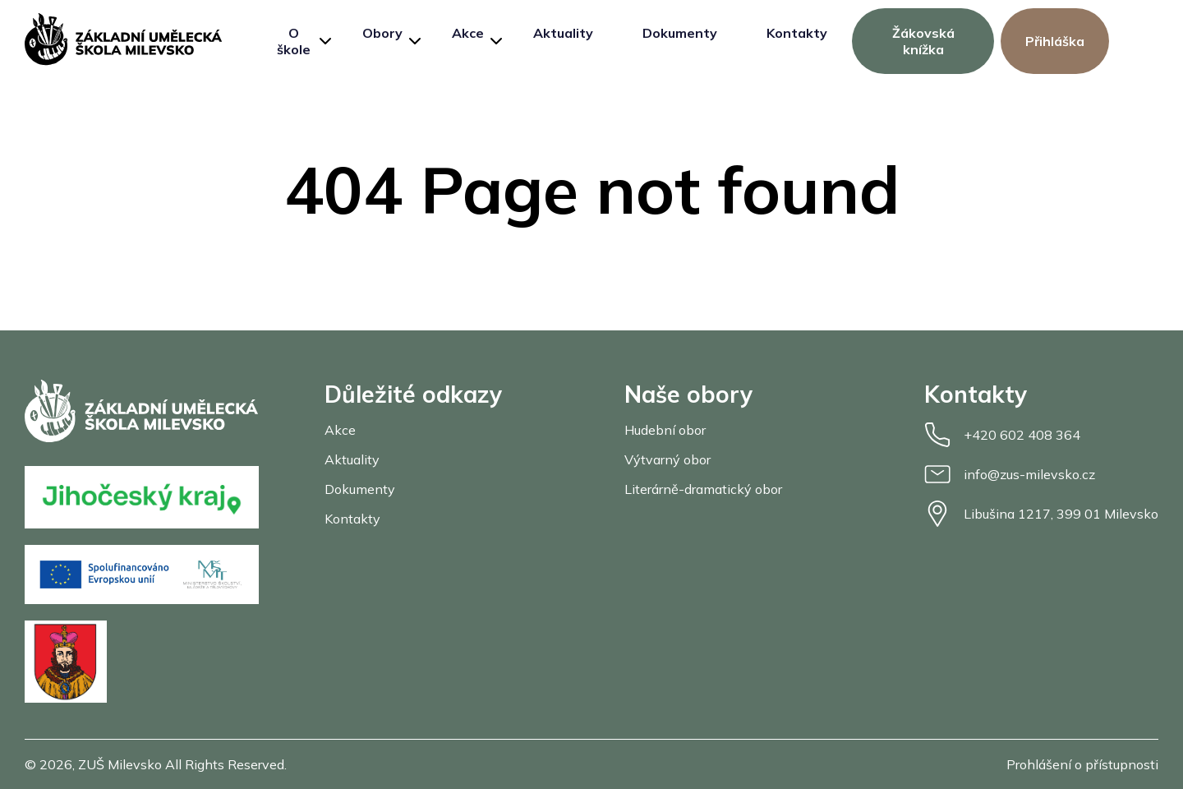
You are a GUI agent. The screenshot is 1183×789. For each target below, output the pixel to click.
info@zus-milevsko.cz (1009, 474)
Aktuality (563, 33)
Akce (468, 33)
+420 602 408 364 (1002, 435)
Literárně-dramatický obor (703, 489)
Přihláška (1054, 41)
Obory (382, 33)
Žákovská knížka (923, 41)
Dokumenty (679, 33)
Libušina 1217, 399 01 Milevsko (1041, 514)
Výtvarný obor (667, 459)
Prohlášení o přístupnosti (1082, 764)
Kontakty (796, 33)
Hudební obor (665, 430)
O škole (294, 41)
